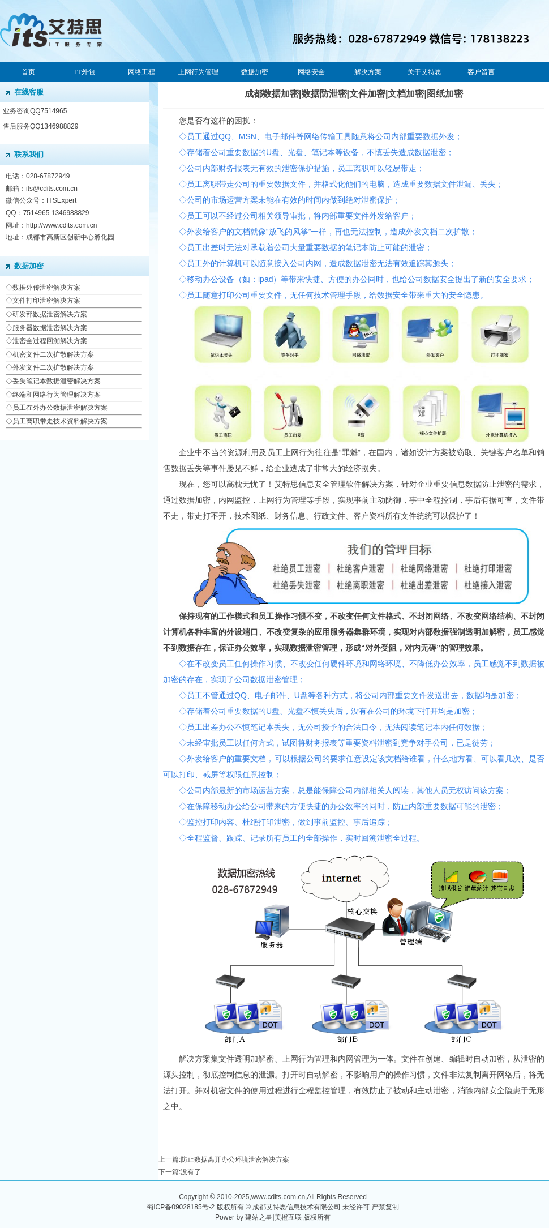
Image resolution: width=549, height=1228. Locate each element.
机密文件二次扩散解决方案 (53, 354)
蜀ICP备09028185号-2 (181, 1207)
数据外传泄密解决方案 (46, 288)
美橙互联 (288, 1217)
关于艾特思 (424, 72)
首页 (28, 72)
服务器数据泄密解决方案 (49, 328)
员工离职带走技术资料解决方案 (60, 421)
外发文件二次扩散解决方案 (53, 367)
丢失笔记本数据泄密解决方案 (56, 381)
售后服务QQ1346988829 (40, 126)
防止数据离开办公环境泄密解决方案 (235, 1159)
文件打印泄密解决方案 (46, 301)
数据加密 (254, 72)
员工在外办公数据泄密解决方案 (60, 408)
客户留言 (481, 72)
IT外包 (85, 72)
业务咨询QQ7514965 (35, 111)
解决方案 (367, 72)
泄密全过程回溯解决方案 (49, 341)
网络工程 (141, 72)
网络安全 (311, 72)
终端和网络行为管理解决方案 (56, 395)
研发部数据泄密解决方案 (49, 314)
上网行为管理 (198, 72)
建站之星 (258, 1217)
